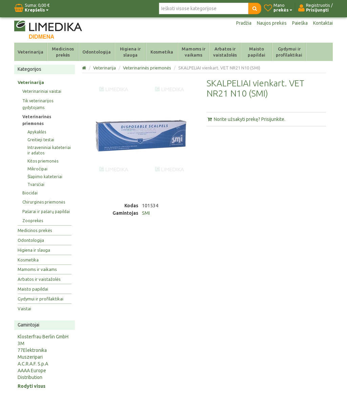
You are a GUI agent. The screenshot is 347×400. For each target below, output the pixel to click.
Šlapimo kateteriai (44, 176)
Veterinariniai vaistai (41, 91)
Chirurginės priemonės (43, 202)
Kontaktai (323, 23)
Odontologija (96, 51)
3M (21, 343)
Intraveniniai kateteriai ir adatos (49, 150)
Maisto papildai (256, 51)
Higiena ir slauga (130, 51)
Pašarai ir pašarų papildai (46, 211)
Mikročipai (37, 169)
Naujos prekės (272, 23)
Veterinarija (30, 51)
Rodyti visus (31, 386)
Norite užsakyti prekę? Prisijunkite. (246, 119)
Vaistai (24, 308)
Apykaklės (36, 132)
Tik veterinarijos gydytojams (37, 104)
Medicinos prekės (63, 51)
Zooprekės (32, 220)
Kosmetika (161, 51)
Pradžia (243, 23)
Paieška (300, 23)
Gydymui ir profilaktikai (289, 51)
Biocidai (30, 193)
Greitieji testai (40, 140)
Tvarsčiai (35, 184)
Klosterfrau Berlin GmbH (43, 336)
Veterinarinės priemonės (36, 120)
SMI (146, 213)
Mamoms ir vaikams (193, 51)
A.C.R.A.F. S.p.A (33, 363)
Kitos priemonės (42, 161)
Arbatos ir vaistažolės (225, 51)
